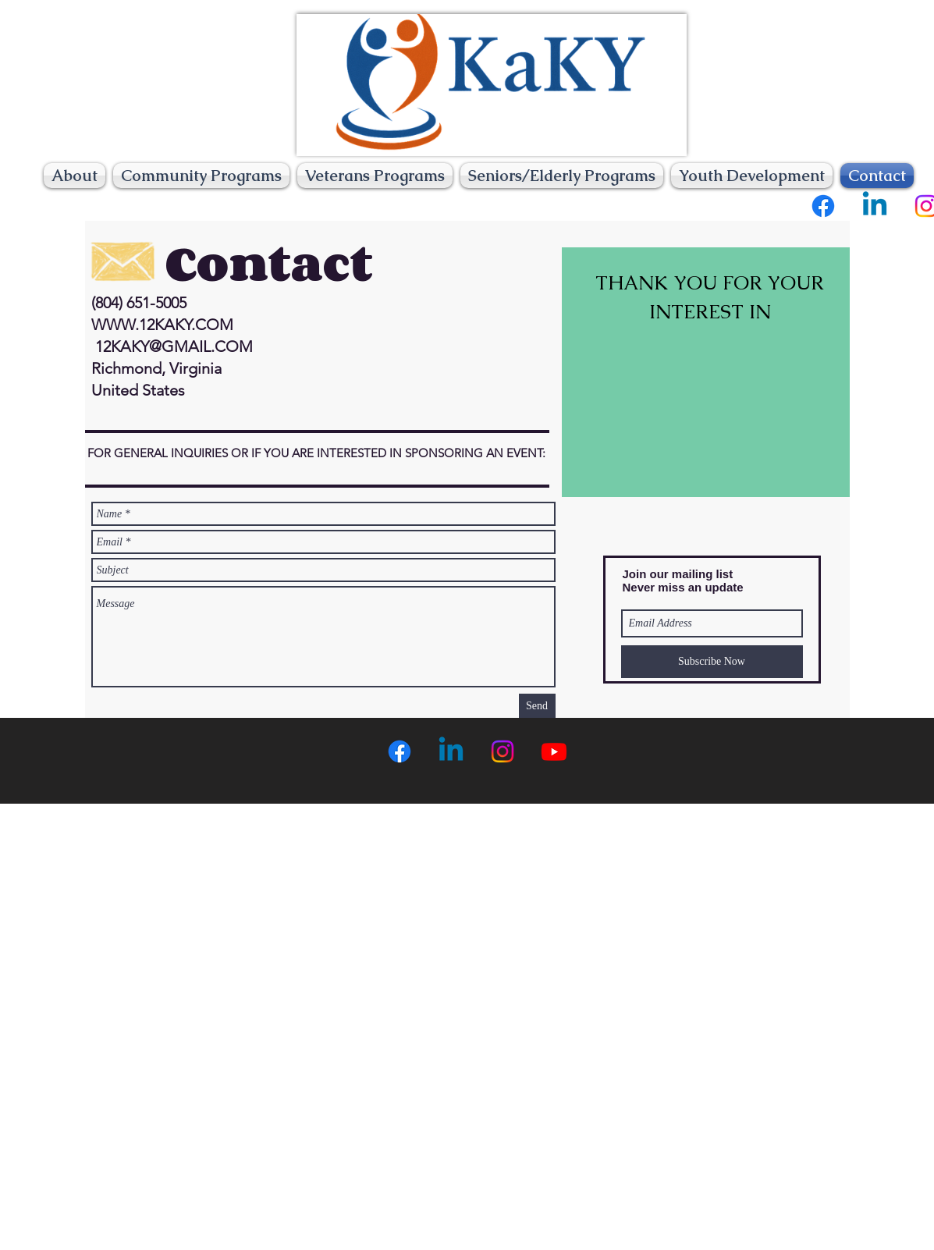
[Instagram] (502, 751)
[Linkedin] (875, 206)
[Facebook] (823, 206)
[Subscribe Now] (712, 661)
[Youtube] (554, 751)
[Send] (537, 706)
